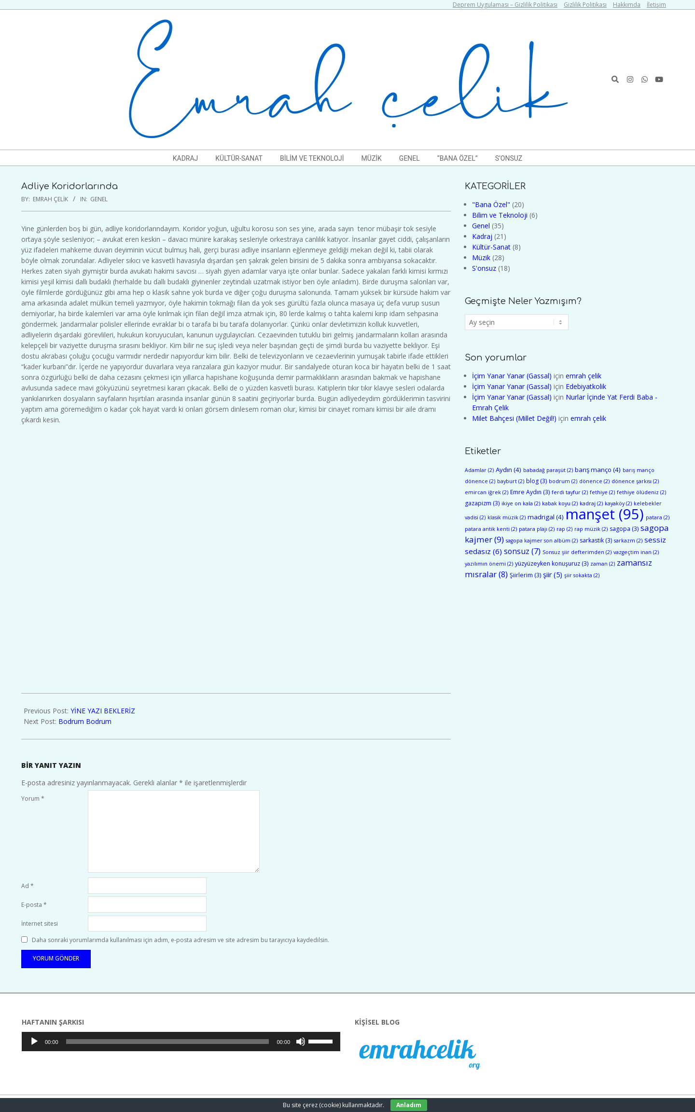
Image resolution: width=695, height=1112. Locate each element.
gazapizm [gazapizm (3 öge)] (482, 503)
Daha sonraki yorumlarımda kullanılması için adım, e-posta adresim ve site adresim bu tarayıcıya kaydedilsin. (180, 940)
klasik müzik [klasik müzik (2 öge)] (506, 517)
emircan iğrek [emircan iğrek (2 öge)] (486, 492)
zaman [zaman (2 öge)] (602, 563)
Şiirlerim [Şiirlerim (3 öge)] (525, 575)
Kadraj (482, 236)
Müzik (481, 257)
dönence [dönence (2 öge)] (594, 481)
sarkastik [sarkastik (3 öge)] (596, 540)
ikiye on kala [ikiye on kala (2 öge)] (520, 503)
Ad (27, 886)
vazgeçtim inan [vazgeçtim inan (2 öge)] (636, 552)
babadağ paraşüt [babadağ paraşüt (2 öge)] (548, 470)
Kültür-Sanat (491, 246)
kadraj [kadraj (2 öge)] (591, 503)
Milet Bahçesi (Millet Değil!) (514, 418)
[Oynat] (34, 1041)
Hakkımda (626, 4)
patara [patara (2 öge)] (657, 517)
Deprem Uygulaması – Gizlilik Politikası (505, 4)
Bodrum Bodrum (84, 721)
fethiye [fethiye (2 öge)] (602, 492)
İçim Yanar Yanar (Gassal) (512, 375)
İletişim (656, 4)
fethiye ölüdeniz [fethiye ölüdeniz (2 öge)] (641, 492)
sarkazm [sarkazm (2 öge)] (628, 540)
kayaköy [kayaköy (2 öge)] (618, 503)
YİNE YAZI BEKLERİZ (102, 710)
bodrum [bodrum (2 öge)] (563, 481)
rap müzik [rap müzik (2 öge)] (591, 529)
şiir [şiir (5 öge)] (552, 574)
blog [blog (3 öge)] (536, 481)
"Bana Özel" (491, 204)
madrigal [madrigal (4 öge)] (546, 517)
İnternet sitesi (39, 923)
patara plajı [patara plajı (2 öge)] (537, 529)
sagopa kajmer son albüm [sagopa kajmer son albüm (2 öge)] (542, 540)
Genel (99, 199)
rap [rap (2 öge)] (564, 529)
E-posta (34, 905)
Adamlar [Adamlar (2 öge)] (479, 470)
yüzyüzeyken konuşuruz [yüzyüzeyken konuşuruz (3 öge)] (551, 563)
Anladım (408, 1105)
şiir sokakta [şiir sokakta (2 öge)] (581, 575)
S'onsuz (484, 268)
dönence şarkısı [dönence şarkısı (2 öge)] (635, 481)
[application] (181, 1041)
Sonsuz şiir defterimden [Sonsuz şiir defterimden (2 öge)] (577, 552)
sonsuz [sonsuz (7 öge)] (522, 551)
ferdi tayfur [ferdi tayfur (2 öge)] (570, 492)
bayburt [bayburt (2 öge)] (510, 481)
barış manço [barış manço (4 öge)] (598, 469)
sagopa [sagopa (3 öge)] (624, 529)
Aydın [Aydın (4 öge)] (508, 469)
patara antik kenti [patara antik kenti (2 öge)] (491, 529)
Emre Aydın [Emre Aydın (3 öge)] (530, 492)
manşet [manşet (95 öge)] (605, 514)
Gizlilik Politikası (585, 4)
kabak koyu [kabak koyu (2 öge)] (560, 503)
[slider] (167, 1041)
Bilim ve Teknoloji (500, 215)
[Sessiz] (301, 1041)
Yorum (32, 798)
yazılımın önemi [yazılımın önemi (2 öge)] (489, 563)
